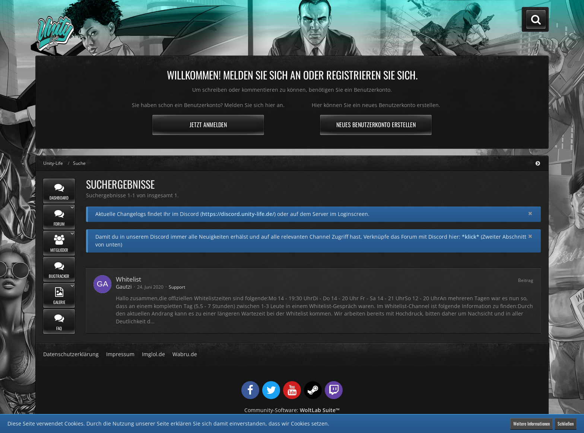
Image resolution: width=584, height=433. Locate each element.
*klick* (470, 236)
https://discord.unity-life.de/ (238, 213)
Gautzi (124, 286)
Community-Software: (292, 410)
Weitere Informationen (531, 423)
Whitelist (128, 279)
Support (177, 287)
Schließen (566, 423)
